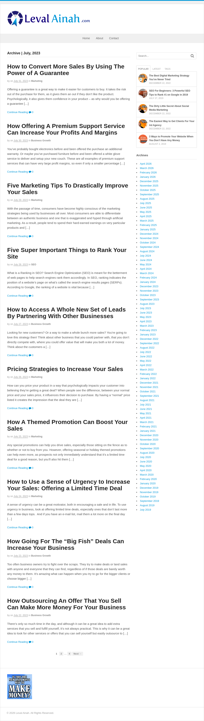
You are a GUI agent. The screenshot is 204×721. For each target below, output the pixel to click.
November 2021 (149, 387)
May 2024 (145, 264)
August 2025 (147, 198)
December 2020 (149, 435)
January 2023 (148, 334)
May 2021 (145, 413)
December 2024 (149, 233)
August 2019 (147, 505)
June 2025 (146, 207)
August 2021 (147, 400)
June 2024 (146, 260)
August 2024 (147, 251)
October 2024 (148, 242)
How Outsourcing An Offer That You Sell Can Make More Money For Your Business (66, 604)
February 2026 (148, 172)
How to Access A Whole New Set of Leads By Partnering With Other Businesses (66, 312)
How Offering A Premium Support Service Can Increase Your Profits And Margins (66, 129)
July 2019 (145, 509)
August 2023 (147, 303)
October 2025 (148, 190)
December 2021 (149, 382)
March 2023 (147, 325)
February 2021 (148, 426)
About (99, 38)
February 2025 (148, 225)
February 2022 (148, 373)
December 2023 (149, 286)
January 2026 (148, 176)
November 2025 (149, 185)
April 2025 (146, 216)
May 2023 (145, 317)
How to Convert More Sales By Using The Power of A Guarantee (65, 69)
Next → (77, 653)
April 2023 (146, 321)
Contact (114, 38)
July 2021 (145, 404)
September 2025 (149, 194)
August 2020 (147, 452)
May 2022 (145, 360)
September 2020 (149, 448)
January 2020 (148, 483)
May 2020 (145, 465)
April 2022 (146, 365)
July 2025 (145, 203)
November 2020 (149, 439)
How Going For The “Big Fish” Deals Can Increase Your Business (65, 544)
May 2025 (145, 211)
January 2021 (148, 430)
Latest (157, 69)
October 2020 (148, 444)
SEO (33, 264)
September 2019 (149, 500)
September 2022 (149, 343)
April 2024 (146, 268)
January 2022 (148, 378)
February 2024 (148, 277)
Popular (143, 69)
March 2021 (147, 422)
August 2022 (147, 347)
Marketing (36, 81)
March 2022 (147, 369)
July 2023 (145, 308)
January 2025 (148, 229)
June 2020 (146, 461)
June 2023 (146, 312)
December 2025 (149, 181)
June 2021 (146, 408)
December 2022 (149, 338)
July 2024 (145, 255)
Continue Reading (17, 112)
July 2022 (145, 352)
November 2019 (149, 492)
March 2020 (147, 474)
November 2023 (149, 290)
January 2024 (148, 281)
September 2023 (149, 299)
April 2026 (146, 163)
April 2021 (146, 417)
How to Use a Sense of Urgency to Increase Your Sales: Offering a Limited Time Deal (68, 484)
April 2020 (146, 470)
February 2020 (148, 479)
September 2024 (149, 246)
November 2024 (149, 238)
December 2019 (149, 487)
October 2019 (148, 496)
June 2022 (146, 356)
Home (86, 38)
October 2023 (148, 295)
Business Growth (41, 140)
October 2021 (148, 391)
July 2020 (145, 457)
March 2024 (147, 273)
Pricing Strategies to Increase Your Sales (65, 369)
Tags (168, 69)
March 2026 (147, 168)
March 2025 (147, 220)
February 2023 (148, 330)
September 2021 (149, 395)
